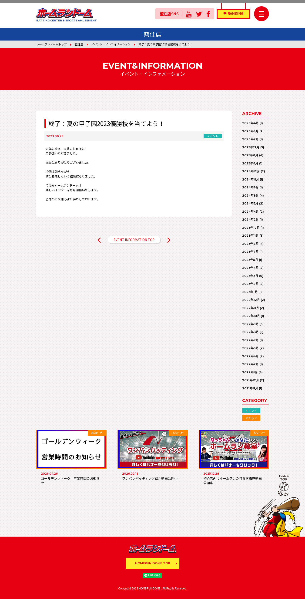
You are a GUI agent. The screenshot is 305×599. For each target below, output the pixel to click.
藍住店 (79, 44)
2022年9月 (250, 324)
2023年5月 (250, 260)
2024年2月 (250, 219)
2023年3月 (250, 276)
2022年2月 (250, 364)
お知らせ (251, 418)
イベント (251, 410)
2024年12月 (251, 171)
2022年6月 (250, 348)
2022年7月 (250, 340)
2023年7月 (250, 251)
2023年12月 (251, 227)
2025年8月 (250, 155)
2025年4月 (250, 163)
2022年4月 (250, 356)
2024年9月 (250, 187)
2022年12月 (251, 300)
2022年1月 (250, 372)
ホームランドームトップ (51, 44)
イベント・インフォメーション (111, 44)
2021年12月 (250, 380)
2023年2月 (250, 284)
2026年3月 (250, 131)
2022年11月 (250, 308)
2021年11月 (250, 388)
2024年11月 (250, 179)
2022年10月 (251, 316)
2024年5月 (250, 203)
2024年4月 (250, 211)
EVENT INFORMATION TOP (134, 239)
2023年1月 (250, 292)
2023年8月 (250, 243)
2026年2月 (250, 139)
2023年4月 (250, 267)
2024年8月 (250, 195)
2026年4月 (250, 123)
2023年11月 (250, 235)
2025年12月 (250, 147)
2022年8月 (250, 332)
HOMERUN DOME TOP (152, 563)
